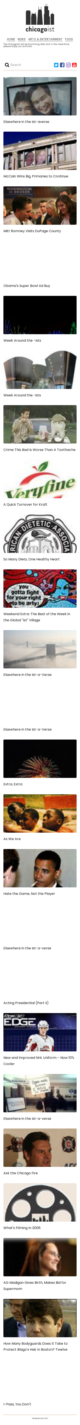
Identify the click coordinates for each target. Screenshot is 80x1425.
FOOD (69, 39)
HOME (11, 39)
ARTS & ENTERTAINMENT (45, 39)
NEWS (22, 39)
